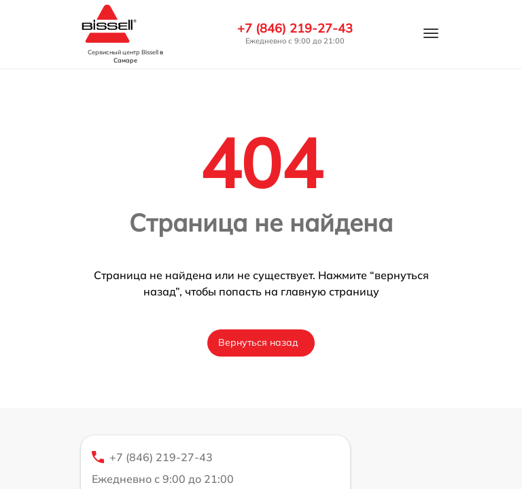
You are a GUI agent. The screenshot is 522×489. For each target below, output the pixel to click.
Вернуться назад (258, 342)
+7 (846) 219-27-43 (295, 28)
